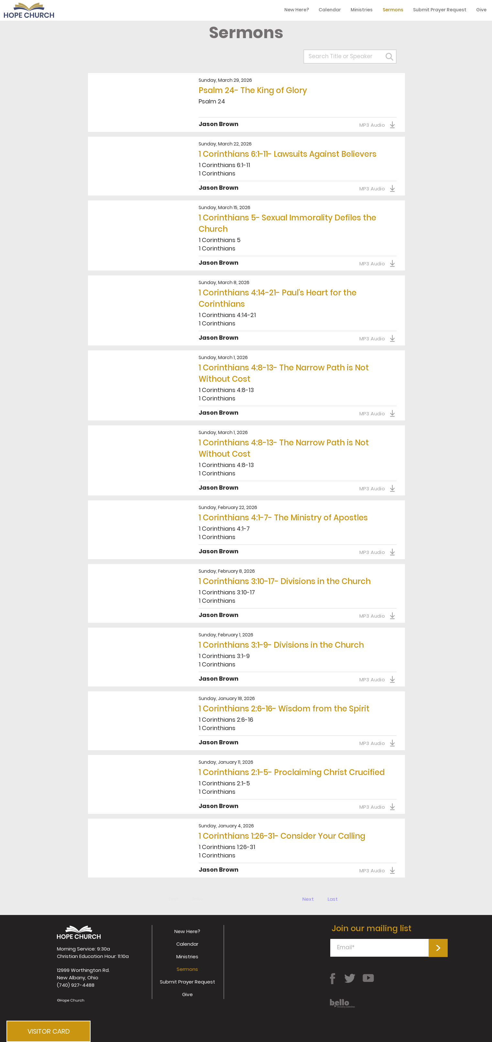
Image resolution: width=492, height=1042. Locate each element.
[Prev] (197, 899)
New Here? (187, 931)
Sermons (187, 969)
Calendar (187, 944)
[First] (174, 899)
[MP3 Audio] (377, 125)
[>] (438, 948)
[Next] (308, 899)
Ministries (187, 956)
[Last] (332, 899)
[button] (48, 1031)
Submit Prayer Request (187, 981)
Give (187, 994)
